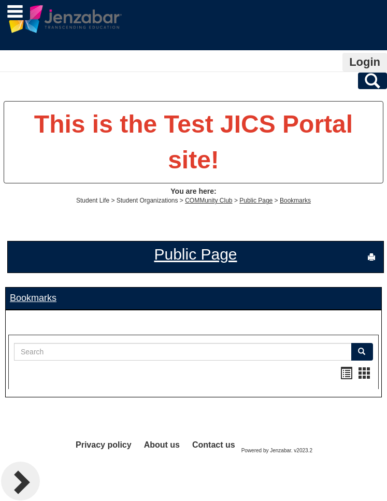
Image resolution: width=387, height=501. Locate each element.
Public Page (256, 200)
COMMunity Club (208, 200)
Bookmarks (295, 200)
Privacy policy (104, 444)
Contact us (213, 444)
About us (162, 444)
